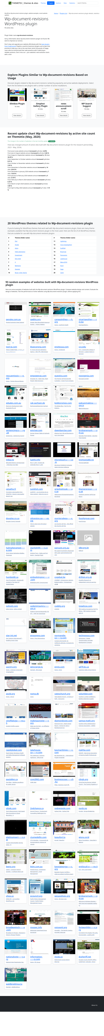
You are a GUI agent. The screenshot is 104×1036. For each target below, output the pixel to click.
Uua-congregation (66, 267)
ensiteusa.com (62, 369)
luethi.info (35, 481)
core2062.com (37, 801)
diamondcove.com (63, 742)
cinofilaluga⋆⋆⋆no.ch (15, 744)
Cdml (62, 295)
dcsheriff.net (85, 978)
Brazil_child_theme (21, 295)
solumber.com (85, 715)
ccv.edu (82, 369)
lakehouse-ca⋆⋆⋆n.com (36, 773)
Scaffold (62, 270)
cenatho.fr (11, 511)
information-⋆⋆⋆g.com (36, 980)
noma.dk (34, 715)
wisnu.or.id (84, 859)
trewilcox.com (85, 628)
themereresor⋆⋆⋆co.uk (88, 512)
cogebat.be (60, 599)
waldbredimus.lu (14, 1006)
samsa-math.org (87, 742)
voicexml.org (61, 949)
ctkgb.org (83, 801)
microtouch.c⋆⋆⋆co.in (64, 483)
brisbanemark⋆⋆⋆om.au (88, 453)
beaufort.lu (60, 859)
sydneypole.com (62, 830)
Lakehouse (63, 281)
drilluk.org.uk (85, 599)
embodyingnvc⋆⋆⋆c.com (39, 600)
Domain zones (94, 1024)
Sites (65, 3)
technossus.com (86, 657)
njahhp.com (84, 772)
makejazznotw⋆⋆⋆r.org (39, 744)
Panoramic (63, 277)
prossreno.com (37, 657)
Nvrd (61, 288)
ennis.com (60, 689)
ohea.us (10, 918)
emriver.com (36, 452)
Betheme (18, 288)
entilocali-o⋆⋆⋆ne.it (88, 888)
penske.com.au (13, 341)
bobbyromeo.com (63, 425)
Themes (43, 3)
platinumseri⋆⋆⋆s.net (15, 860)
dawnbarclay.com (63, 452)
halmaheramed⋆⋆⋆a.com (15, 571)
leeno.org (10, 888)
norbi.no (83, 830)
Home (56, 13)
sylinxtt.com (12, 628)
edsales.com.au (13, 425)
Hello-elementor (20, 274)
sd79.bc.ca (84, 689)
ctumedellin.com (38, 859)
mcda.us (59, 978)
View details (17, 115)
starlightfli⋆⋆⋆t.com (39, 571)
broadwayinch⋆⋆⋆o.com (15, 950)
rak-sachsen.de (37, 425)
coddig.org (60, 628)
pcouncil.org (36, 918)
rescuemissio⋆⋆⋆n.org (15, 399)
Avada (17, 267)
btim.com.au (36, 888)
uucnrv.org (11, 689)
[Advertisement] (76, 30)
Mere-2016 (63, 284)
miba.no (10, 481)
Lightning (63, 263)
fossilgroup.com (86, 540)
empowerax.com (38, 397)
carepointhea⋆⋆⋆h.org (64, 342)
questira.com (61, 397)
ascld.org (10, 715)
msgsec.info (36, 949)
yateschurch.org (62, 715)
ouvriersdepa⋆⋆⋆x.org (64, 541)
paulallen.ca (12, 801)
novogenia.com (86, 397)
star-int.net (11, 657)
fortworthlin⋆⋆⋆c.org (88, 950)
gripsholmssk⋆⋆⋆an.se (64, 512)
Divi (16, 263)
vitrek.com (11, 830)
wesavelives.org (62, 918)
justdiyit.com (36, 511)
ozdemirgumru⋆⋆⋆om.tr (39, 629)
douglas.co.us (12, 540)
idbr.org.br (84, 569)
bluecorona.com (38, 369)
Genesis (17, 291)
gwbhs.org (35, 341)
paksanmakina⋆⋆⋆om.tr (88, 426)
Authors (58, 3)
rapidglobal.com (14, 772)
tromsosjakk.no (86, 481)
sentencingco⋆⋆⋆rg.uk (15, 453)
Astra (16, 270)
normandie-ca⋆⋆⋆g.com (60, 659)
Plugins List (63, 13)
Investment (18, 277)
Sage (61, 291)
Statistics (72, 3)
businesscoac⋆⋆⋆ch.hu (64, 802)
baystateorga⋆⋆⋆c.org (64, 890)
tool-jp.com (11, 369)
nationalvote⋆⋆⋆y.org (15, 980)
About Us (94, 1027)
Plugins (50, 3)
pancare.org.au (62, 570)
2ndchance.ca (37, 830)
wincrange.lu (36, 689)
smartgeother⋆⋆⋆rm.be (88, 342)
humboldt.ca (12, 599)
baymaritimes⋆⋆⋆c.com (64, 773)
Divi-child (18, 281)
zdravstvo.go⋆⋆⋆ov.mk (39, 541)
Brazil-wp (63, 274)
